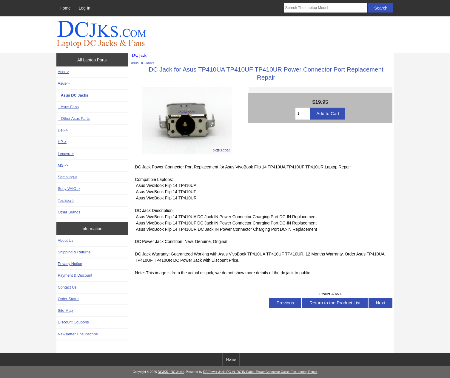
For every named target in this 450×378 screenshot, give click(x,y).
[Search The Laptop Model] (325, 8)
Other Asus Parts (74, 118)
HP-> (62, 142)
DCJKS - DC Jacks (171, 372)
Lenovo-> (66, 153)
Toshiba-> (66, 200)
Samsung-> (68, 177)
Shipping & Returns (74, 252)
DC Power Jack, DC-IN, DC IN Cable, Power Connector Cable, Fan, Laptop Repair (260, 372)
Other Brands (69, 212)
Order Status (68, 299)
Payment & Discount (75, 275)
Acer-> (63, 71)
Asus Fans (68, 107)
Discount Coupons (73, 322)
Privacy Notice (70, 263)
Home (65, 8)
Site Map (65, 310)
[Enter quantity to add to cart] (303, 114)
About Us (65, 240)
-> (64, 83)
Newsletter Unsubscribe (78, 334)
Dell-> (63, 130)
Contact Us (67, 287)
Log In (84, 8)
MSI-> (63, 165)
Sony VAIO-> (69, 188)
